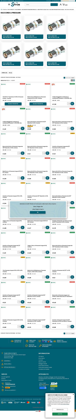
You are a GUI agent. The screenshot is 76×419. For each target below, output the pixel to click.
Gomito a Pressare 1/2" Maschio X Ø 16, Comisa (37, 199)
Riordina (3, 385)
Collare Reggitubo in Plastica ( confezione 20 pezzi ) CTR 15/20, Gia (62, 97)
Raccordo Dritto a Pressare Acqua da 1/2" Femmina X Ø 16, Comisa (62, 123)
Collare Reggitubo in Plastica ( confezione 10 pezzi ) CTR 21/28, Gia (12, 123)
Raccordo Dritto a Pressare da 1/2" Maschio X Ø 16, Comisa (36, 123)
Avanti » (72, 77)
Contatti (41, 366)
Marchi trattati (42, 368)
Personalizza (60, 409)
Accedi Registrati (56, 0)
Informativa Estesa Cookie (45, 374)
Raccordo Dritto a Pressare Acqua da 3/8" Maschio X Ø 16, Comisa (13, 148)
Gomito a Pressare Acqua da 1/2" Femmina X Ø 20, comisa (11, 250)
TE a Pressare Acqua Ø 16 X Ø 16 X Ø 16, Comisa (13, 275)
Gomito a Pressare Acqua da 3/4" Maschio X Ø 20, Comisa (36, 301)
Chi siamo (48, 0)
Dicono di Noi (8, 370)
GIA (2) (10, 72)
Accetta (60, 414)
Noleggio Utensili (43, 370)
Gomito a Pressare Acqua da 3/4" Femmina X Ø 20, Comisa (36, 326)
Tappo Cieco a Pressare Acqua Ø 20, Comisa (37, 250)
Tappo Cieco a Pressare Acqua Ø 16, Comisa (12, 224)
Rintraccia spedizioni (10, 396)
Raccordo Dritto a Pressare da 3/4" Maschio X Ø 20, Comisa (61, 199)
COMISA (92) (4, 72)
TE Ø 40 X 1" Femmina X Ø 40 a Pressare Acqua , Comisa (13, 97)
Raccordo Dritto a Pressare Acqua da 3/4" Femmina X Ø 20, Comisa (62, 250)
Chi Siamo (41, 363)
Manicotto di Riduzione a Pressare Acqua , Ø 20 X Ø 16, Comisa (36, 275)
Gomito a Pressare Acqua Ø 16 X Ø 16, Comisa (12, 199)
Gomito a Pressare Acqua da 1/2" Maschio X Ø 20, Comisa (11, 301)
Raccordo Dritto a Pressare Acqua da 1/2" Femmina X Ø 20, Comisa (62, 173)
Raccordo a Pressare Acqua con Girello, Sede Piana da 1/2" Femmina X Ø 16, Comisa (62, 302)
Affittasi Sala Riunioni (10, 373)
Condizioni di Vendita (44, 375)
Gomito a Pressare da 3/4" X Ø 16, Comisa (61, 275)
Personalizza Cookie (6, 386)
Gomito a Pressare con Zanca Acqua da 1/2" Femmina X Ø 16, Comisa (62, 224)
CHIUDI (73, 394)
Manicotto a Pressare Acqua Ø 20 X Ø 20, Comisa (37, 224)
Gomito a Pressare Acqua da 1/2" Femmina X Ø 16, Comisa (61, 148)
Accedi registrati (5, 383)
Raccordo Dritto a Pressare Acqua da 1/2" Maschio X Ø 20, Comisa (37, 148)
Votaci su (43, 394)
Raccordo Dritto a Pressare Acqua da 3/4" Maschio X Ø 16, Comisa (37, 173)
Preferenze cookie (38, 414)
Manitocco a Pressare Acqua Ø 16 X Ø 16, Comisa (12, 173)
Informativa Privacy (43, 372)
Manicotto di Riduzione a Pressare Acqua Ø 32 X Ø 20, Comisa (36, 97)
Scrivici (7, 394)
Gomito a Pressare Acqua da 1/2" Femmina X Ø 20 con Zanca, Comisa (61, 326)
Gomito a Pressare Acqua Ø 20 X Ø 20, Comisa (13, 326)
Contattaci (7, 367)
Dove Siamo (42, 364)
